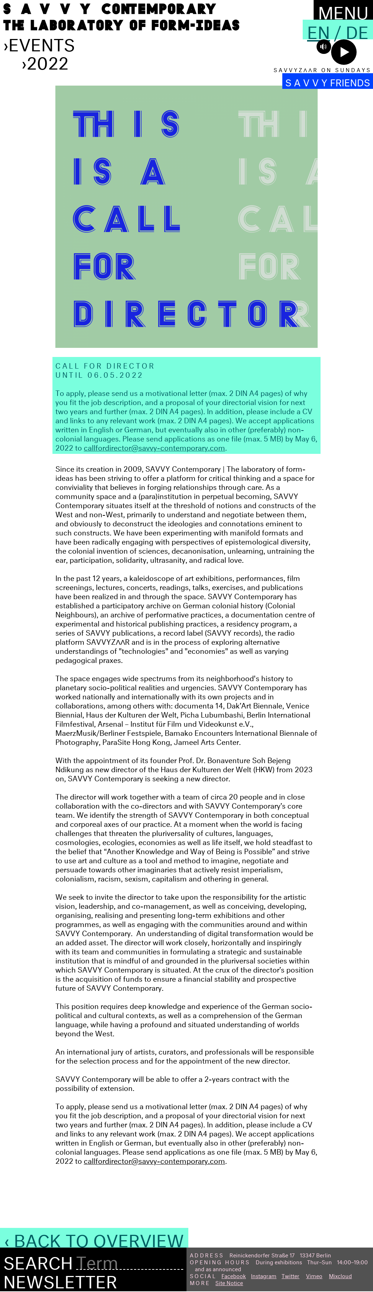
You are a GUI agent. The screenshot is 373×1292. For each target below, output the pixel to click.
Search (38, 1260)
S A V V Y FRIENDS (327, 81)
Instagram (263, 1275)
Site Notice (229, 1282)
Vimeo (314, 1275)
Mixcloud (340, 1275)
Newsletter (60, 1279)
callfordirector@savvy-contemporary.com (154, 446)
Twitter (290, 1275)
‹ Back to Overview (94, 1238)
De (357, 29)
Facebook (233, 1275)
